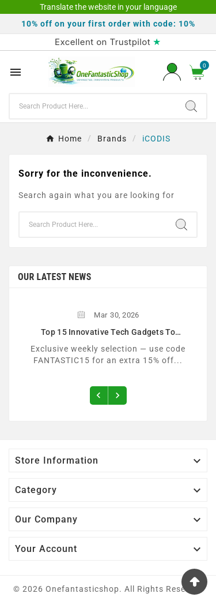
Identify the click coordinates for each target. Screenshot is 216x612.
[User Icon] (172, 72)
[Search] (93, 106)
